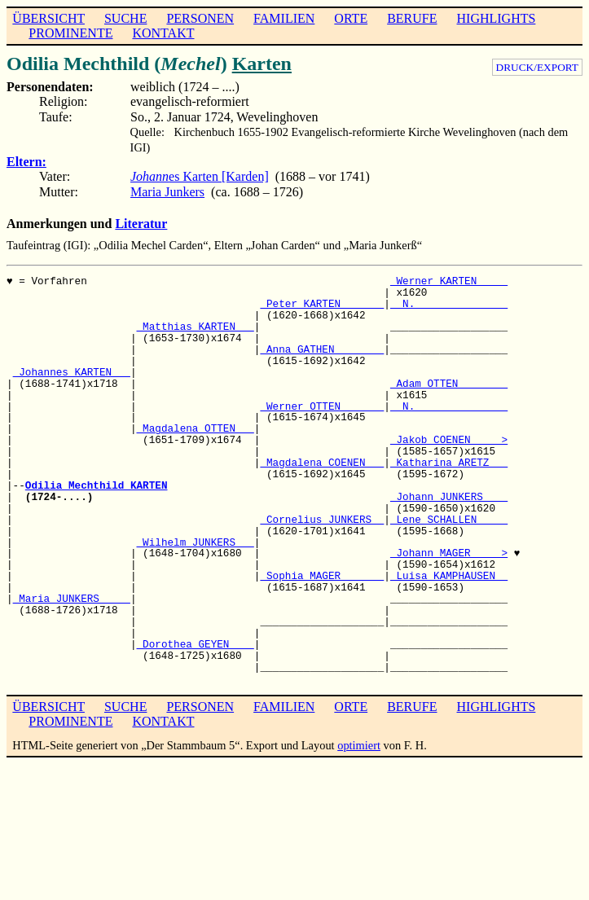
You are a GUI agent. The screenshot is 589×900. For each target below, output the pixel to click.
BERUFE (412, 18)
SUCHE (125, 18)
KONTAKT (163, 33)
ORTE (350, 18)
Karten (262, 63)
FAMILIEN (283, 18)
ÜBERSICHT (48, 18)
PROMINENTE (70, 33)
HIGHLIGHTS (496, 18)
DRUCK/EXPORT (537, 67)
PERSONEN (200, 18)
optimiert (358, 745)
